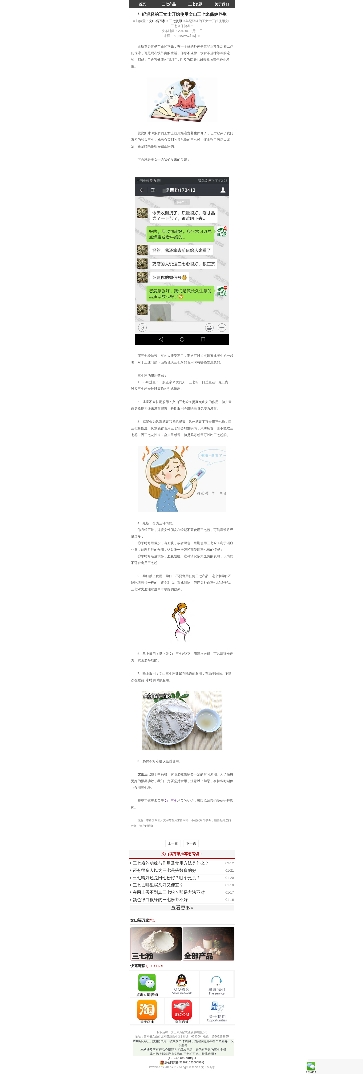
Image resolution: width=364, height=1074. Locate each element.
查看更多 (182, 907)
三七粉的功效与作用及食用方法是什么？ (171, 863)
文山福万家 (157, 21)
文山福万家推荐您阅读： (182, 854)
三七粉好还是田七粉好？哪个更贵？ (166, 877)
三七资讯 (195, 4)
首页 (142, 4)
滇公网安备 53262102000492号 (182, 1062)
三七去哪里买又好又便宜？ (158, 885)
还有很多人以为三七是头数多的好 (164, 870)
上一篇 (173, 843)
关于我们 (222, 4)
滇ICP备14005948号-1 (182, 1058)
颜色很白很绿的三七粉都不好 (160, 899)
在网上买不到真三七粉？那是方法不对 (169, 892)
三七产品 (169, 4)
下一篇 (191, 843)
